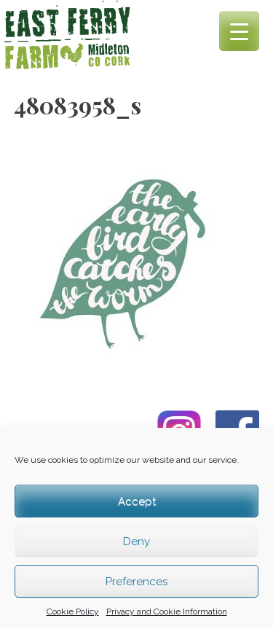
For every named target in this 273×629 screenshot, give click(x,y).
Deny (136, 541)
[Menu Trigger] (239, 31)
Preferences (136, 581)
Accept (137, 501)
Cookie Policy (73, 611)
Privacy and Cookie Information (166, 611)
